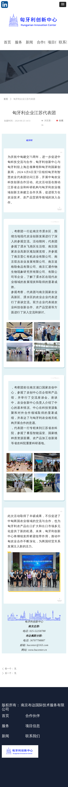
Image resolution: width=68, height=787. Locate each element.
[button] (62, 4)
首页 (6, 99)
